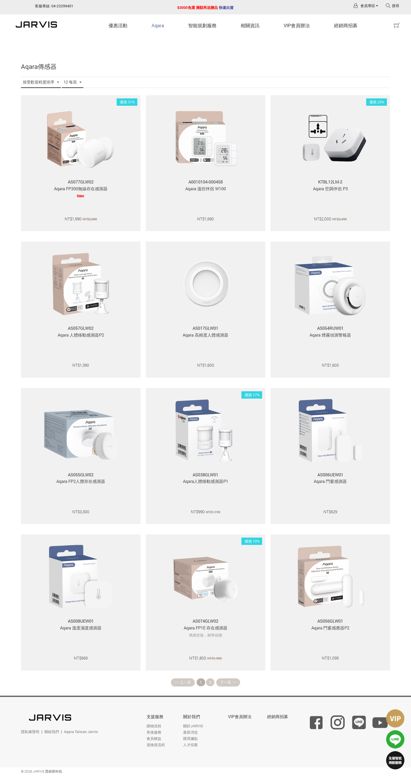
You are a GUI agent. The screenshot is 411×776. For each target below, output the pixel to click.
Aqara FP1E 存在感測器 (206, 627)
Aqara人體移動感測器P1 (205, 481)
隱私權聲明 (30, 731)
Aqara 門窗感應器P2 (330, 627)
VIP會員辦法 (297, 25)
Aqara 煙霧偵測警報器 (330, 335)
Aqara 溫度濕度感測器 (80, 627)
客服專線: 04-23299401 (54, 5)
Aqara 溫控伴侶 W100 (205, 188)
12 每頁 (73, 82)
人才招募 (190, 744)
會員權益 (154, 738)
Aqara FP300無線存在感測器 (80, 188)
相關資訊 (250, 25)
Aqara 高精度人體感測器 (205, 335)
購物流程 (154, 726)
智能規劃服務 (202, 25)
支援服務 (155, 716)
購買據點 (190, 738)
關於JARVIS (193, 726)
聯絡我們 (51, 731)
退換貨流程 (156, 744)
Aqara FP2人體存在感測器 (80, 481)
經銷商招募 (346, 25)
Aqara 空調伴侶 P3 (330, 188)
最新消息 (190, 732)
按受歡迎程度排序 (41, 82)
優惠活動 (118, 25)
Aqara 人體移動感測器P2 (81, 335)
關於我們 (191, 716)
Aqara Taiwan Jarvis (81, 731)
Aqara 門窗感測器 (330, 481)
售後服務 (154, 732)
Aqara (158, 25)
